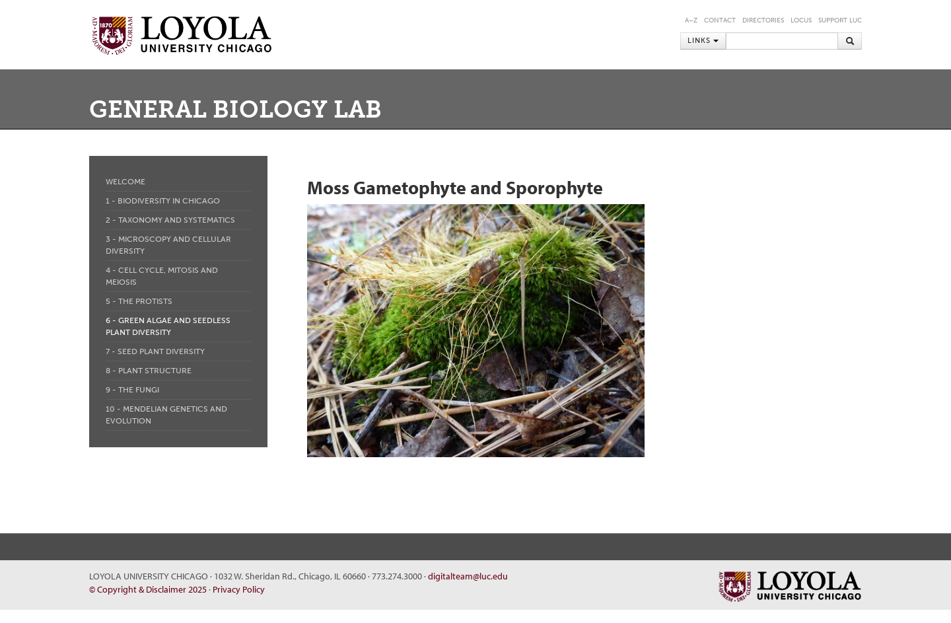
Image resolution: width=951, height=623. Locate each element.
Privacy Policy (239, 589)
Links (703, 40)
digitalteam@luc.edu (468, 576)
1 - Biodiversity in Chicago (163, 200)
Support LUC (840, 20)
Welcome (125, 181)
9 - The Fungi (132, 389)
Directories (763, 20)
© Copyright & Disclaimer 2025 (148, 589)
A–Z (691, 20)
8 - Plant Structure (149, 370)
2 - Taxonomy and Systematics (170, 220)
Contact (720, 20)
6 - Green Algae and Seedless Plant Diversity (168, 326)
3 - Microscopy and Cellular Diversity (168, 245)
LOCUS (801, 20)
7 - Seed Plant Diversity (155, 351)
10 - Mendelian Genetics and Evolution (166, 414)
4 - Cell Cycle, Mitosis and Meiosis (162, 276)
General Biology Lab (235, 109)
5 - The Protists (139, 301)
